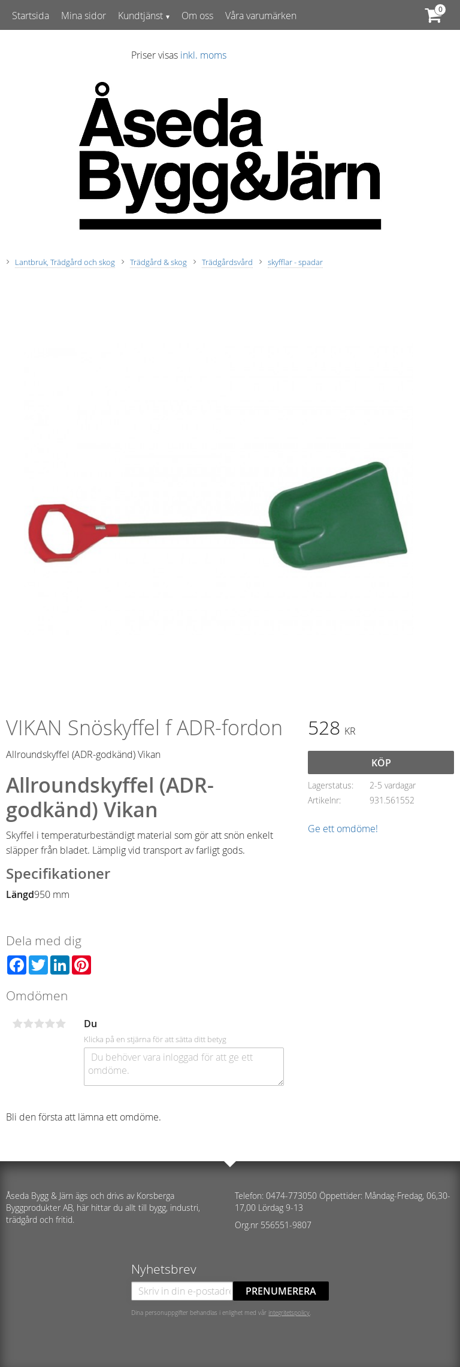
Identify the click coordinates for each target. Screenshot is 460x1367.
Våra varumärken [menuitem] (260, 15)
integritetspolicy (289, 1312)
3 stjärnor (39, 1023)
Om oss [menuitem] (197, 15)
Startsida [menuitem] (30, 15)
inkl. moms (203, 55)
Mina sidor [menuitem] (83, 15)
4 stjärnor (49, 1023)
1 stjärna (17, 1023)
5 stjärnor (60, 1023)
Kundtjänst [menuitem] (140, 15)
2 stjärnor (28, 1023)
